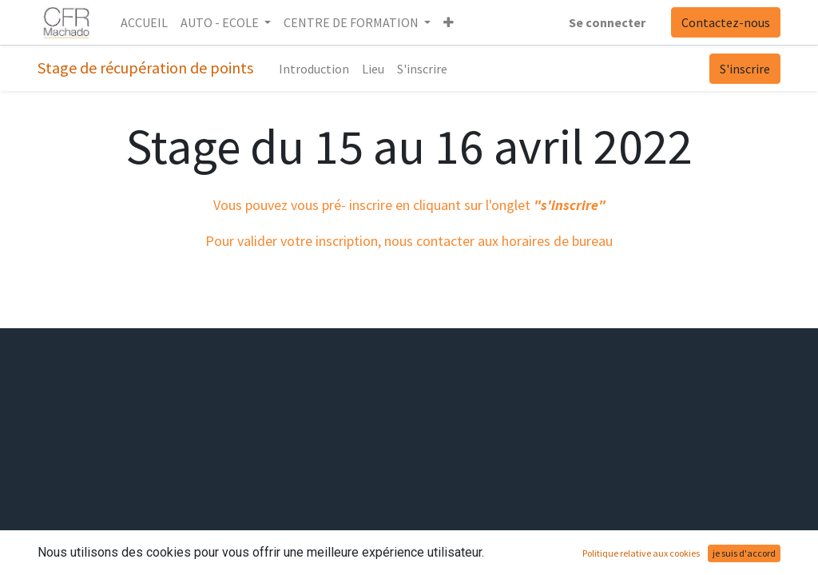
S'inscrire (745, 69)
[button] (448, 22)
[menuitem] (144, 22)
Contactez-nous (725, 22)
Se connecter (607, 22)
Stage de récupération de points (145, 67)
